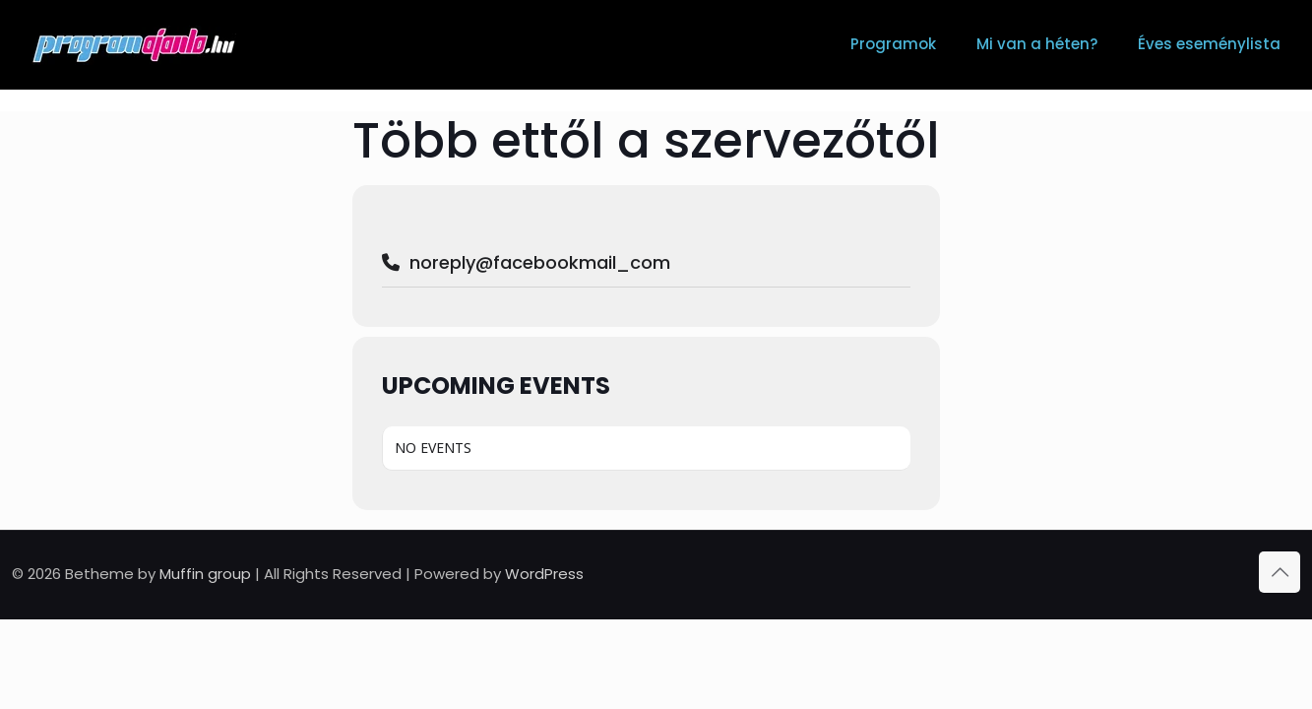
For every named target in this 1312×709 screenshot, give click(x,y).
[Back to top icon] (1279, 572)
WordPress (544, 573)
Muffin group (205, 573)
